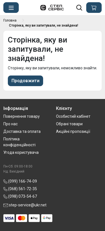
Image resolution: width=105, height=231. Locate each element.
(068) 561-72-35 (20, 189)
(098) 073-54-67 (20, 196)
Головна (10, 20)
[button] (11, 7)
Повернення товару (21, 116)
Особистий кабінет (73, 116)
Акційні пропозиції (73, 131)
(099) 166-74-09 (20, 181)
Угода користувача (21, 152)
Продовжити (25, 80)
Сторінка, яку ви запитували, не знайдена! (43, 25)
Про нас (10, 124)
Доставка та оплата (22, 131)
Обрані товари (69, 124)
